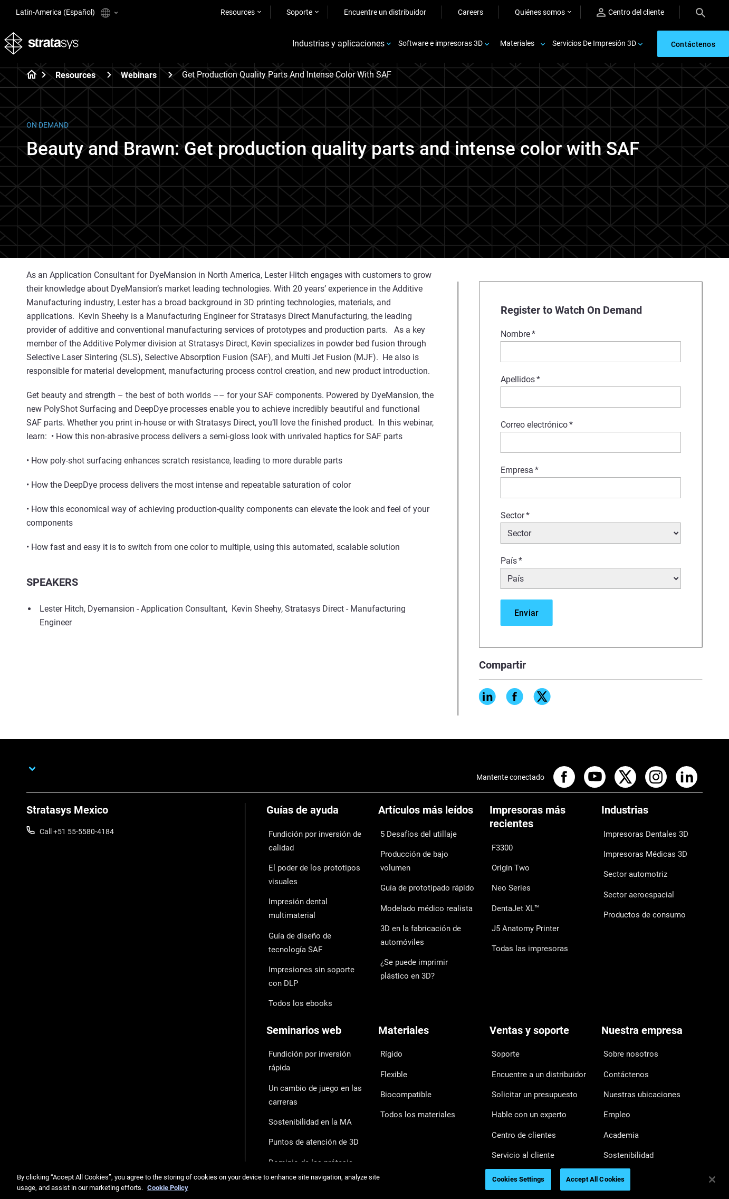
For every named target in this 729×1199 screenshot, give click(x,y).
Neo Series (507, 880)
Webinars (139, 79)
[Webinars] (170, 78)
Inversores (618, 1106)
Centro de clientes (519, 1075)
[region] (364, 1180)
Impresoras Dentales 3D (640, 835)
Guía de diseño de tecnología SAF (313, 916)
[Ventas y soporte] (540, 996)
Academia (617, 1075)
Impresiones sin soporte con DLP (312, 945)
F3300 (500, 849)
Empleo (613, 1060)
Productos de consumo (639, 897)
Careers (470, 12)
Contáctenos (622, 1028)
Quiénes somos (540, 12)
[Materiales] (428, 996)
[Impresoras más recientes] (540, 824)
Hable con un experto (524, 1060)
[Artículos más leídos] (428, 817)
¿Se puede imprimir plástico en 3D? (427, 933)
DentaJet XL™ (512, 895)
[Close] (712, 1179)
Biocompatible (401, 1044)
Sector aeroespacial (633, 881)
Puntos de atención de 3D (308, 1073)
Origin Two (507, 864)
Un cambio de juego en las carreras (308, 1035)
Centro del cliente (630, 12)
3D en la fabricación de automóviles (415, 904)
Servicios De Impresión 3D (594, 45)
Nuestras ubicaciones (636, 1044)
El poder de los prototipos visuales (307, 871)
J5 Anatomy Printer (521, 910)
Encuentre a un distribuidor (534, 1028)
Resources (237, 12)
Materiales (517, 45)
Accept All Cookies (595, 1179)
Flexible (390, 1028)
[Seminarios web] (317, 996)
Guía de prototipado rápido (422, 866)
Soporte (299, 12)
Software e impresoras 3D (440, 45)
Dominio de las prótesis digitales (304, 1096)
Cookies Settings (518, 1179)
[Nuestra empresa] (652, 996)
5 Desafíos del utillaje (412, 835)
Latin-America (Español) (67, 13)
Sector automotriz (630, 866)
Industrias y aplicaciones (338, 46)
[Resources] (109, 78)
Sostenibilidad (624, 1090)
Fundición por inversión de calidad (309, 842)
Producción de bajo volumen (424, 850)
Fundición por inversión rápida (315, 1013)
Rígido (388, 1013)
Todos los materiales (411, 1060)
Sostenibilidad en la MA (304, 1057)
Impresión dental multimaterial (316, 893)
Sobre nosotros (626, 1013)
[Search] (700, 12)
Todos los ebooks (294, 967)
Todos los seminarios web (308, 1118)
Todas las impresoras (524, 926)
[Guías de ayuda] (317, 817)
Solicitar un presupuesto (529, 1044)
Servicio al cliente (517, 1090)
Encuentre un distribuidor (385, 12)
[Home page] (28, 79)
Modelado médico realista (420, 881)
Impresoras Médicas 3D (639, 850)
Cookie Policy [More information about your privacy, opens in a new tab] (167, 1188)
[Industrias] (652, 817)
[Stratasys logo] (42, 45)
